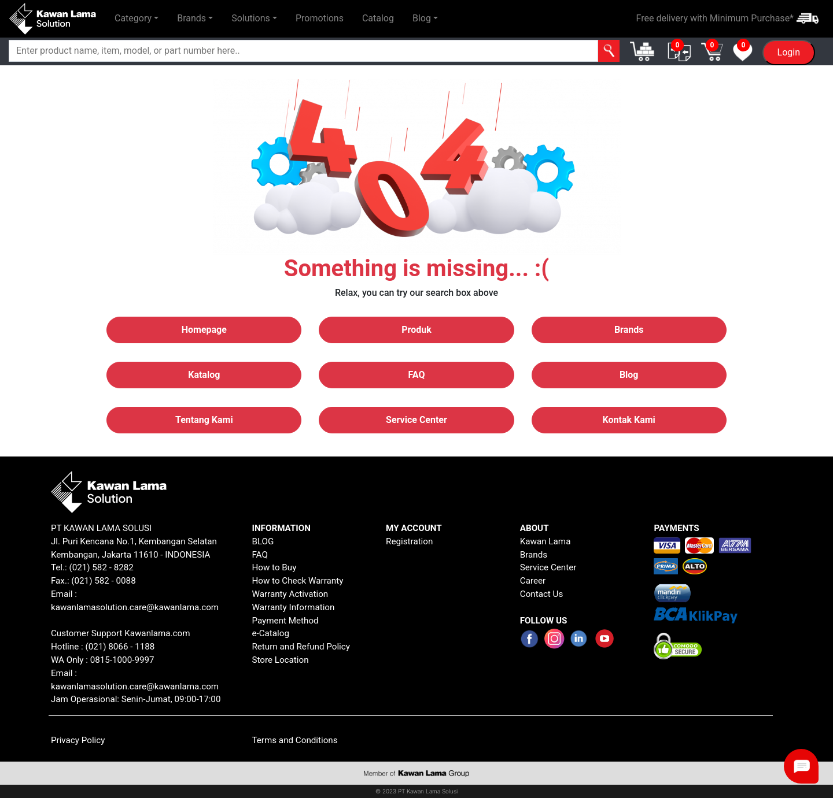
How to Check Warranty (297, 581)
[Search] (303, 51)
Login (788, 52)
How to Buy (274, 567)
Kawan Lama (545, 541)
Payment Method (285, 620)
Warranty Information (293, 607)
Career (532, 581)
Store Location (280, 660)
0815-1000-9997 (122, 660)
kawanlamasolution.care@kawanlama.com (135, 607)
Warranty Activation (290, 594)
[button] (136, 18)
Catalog (378, 18)
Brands (533, 555)
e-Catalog (270, 633)
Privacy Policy (78, 740)
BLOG (263, 541)
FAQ (259, 555)
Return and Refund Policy (301, 646)
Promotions (320, 18)
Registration (409, 541)
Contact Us (541, 594)
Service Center (548, 567)
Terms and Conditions (294, 740)
